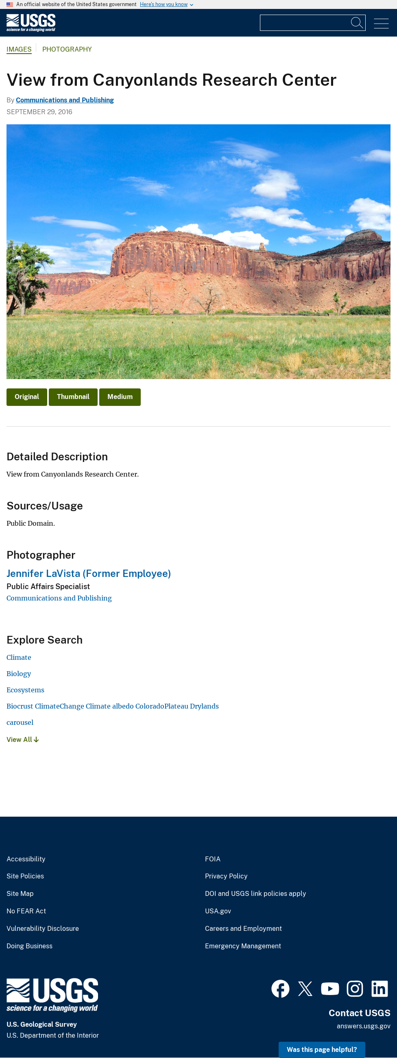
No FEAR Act (26, 911)
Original (27, 397)
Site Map (20, 894)
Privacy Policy (226, 876)
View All (23, 740)
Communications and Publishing (65, 100)
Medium (120, 397)
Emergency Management (243, 946)
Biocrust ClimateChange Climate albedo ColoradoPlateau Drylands (113, 706)
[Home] (31, 30)
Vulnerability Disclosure (43, 928)
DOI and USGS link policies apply (255, 894)
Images (19, 49)
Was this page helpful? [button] (322, 1050)
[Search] (357, 23)
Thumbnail (73, 397)
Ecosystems (25, 690)
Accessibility (26, 859)
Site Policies (25, 876)
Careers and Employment (243, 928)
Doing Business (29, 946)
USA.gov (218, 911)
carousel (20, 722)
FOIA (212, 859)
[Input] (313, 23)
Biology (19, 674)
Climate (19, 657)
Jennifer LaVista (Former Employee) (89, 573)
